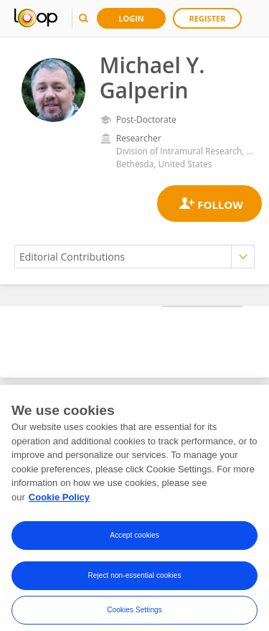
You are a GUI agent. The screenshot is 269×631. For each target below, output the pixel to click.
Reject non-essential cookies (134, 581)
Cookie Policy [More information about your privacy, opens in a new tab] (59, 502)
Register (207, 18)
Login (131, 18)
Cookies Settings (134, 616)
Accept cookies (134, 541)
